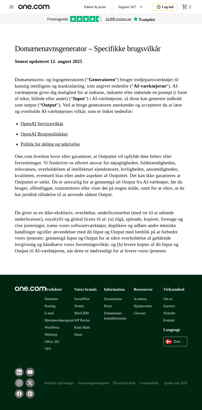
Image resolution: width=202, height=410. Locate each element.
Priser (108, 306)
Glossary (140, 313)
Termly (79, 306)
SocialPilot (81, 299)
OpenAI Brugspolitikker (44, 134)
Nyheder (169, 313)
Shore (78, 334)
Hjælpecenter (143, 306)
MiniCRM (81, 313)
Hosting (50, 306)
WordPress (52, 327)
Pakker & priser (95, 7)
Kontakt (168, 320)
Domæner (51, 299)
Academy (140, 299)
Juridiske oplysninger (59, 383)
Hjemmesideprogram (59, 320)
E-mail (49, 313)
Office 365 (52, 342)
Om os (167, 299)
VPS (48, 349)
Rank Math (82, 327)
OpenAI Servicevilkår (42, 123)
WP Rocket (82, 320)
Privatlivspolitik (124, 383)
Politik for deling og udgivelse (50, 144)
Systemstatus (113, 299)
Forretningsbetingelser (93, 383)
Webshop (51, 334)
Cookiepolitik (149, 383)
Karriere (169, 306)
